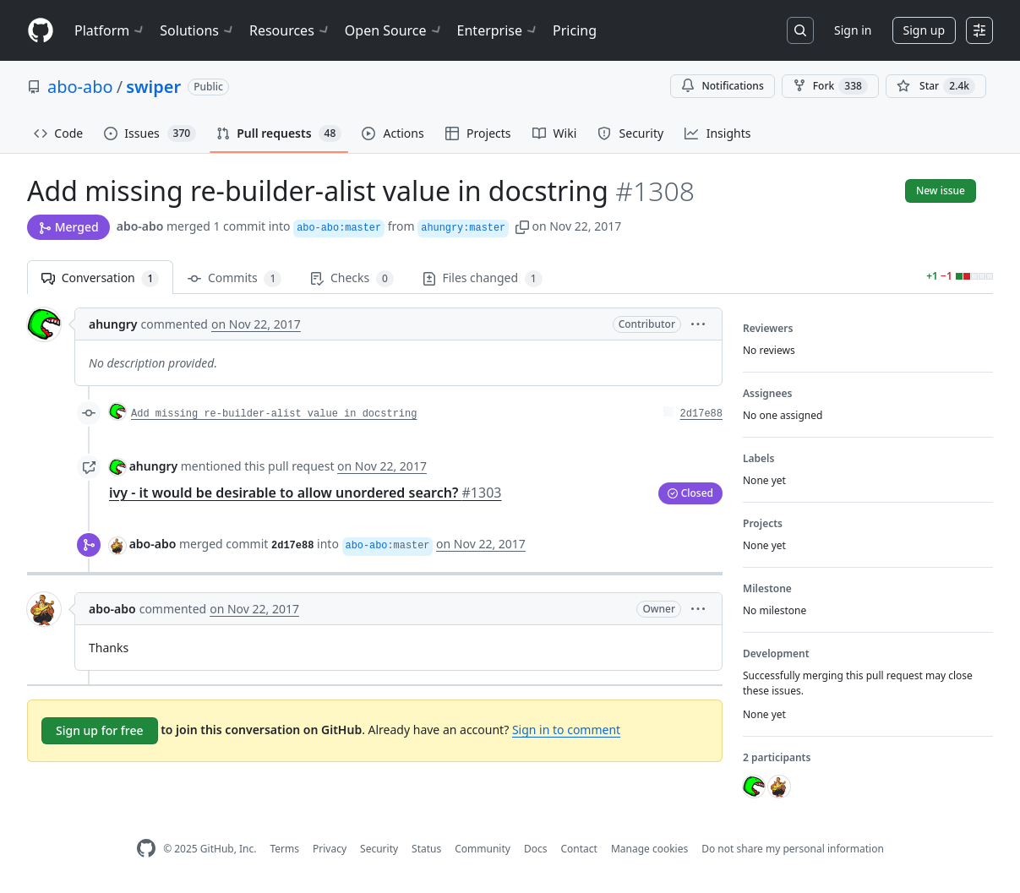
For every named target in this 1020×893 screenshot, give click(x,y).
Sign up (924, 30)
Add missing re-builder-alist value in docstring (274, 414)
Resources (290, 30)
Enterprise (498, 30)
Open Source (394, 30)
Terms (284, 848)
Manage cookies (649, 848)
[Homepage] (40, 31)
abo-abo (80, 86)
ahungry (113, 324)
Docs (536, 848)
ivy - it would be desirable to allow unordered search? (305, 492)
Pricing (575, 30)
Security (379, 848)
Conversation (100, 278)
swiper (153, 86)
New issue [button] (940, 190)
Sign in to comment (566, 729)
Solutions (198, 30)
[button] (522, 226)
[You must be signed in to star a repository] (936, 86)
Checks (351, 278)
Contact (578, 848)
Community (482, 848)
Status (426, 848)
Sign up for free (100, 730)
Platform (110, 30)
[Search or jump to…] (800, 30)
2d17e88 (701, 414)
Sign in (852, 30)
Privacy (329, 848)
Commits (234, 278)
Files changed (483, 278)
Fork (830, 86)
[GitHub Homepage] (146, 848)
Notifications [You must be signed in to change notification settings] (722, 86)
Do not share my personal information (792, 848)
